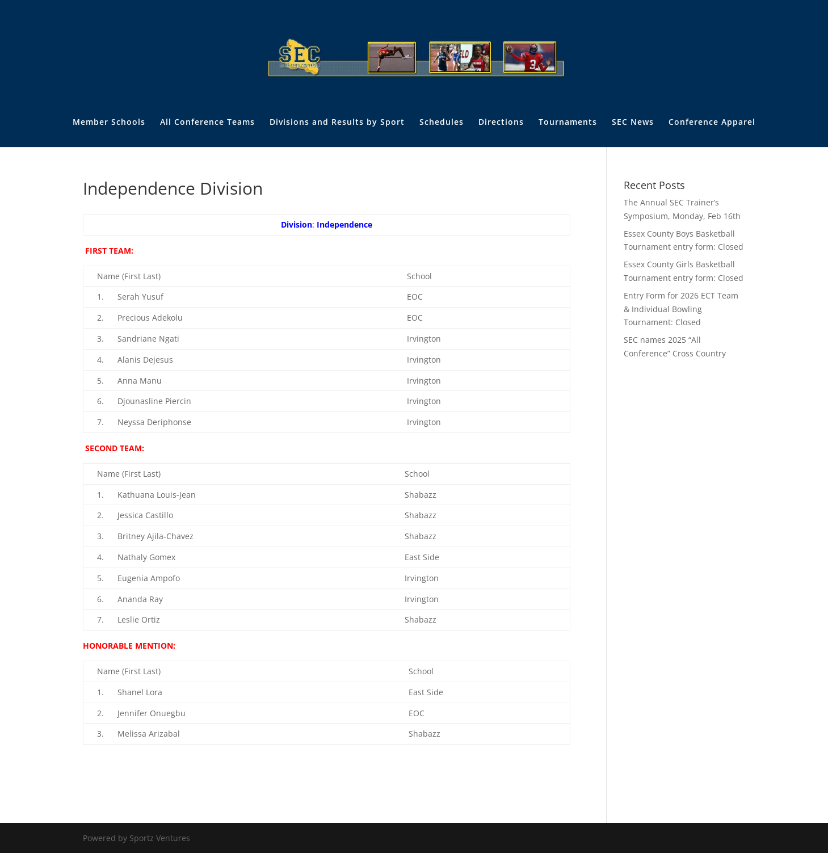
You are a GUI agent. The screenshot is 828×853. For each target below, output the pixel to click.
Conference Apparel (712, 122)
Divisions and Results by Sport (337, 122)
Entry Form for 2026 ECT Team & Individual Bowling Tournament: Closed (681, 309)
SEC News (633, 122)
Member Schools (109, 122)
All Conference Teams (207, 122)
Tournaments (568, 122)
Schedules (441, 122)
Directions (501, 122)
